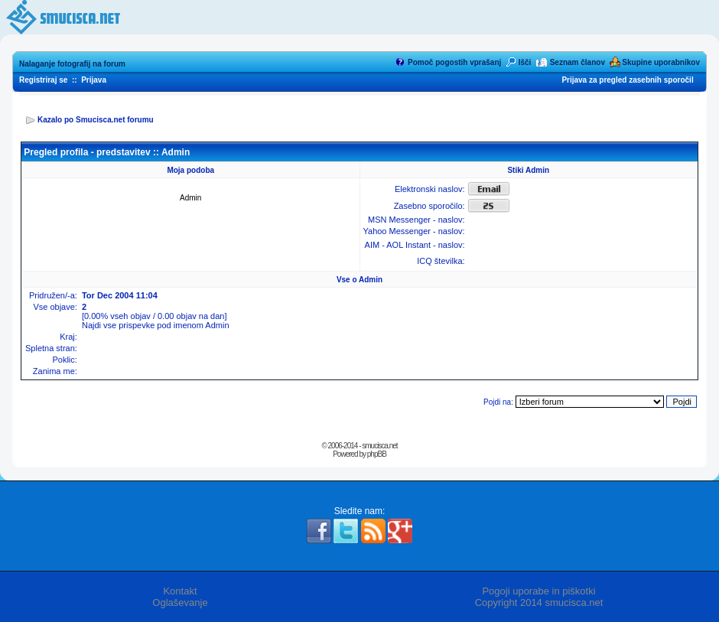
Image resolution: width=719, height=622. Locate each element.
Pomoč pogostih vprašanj (454, 62)
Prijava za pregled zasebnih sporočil (627, 80)
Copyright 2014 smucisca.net (539, 602)
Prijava (93, 80)
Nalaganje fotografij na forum (72, 64)
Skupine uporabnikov (661, 62)
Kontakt (180, 591)
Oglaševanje (179, 602)
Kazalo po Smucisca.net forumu (95, 120)
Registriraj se (43, 80)
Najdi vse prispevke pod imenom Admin (155, 325)
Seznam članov (577, 62)
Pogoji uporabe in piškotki (538, 591)
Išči (525, 62)
